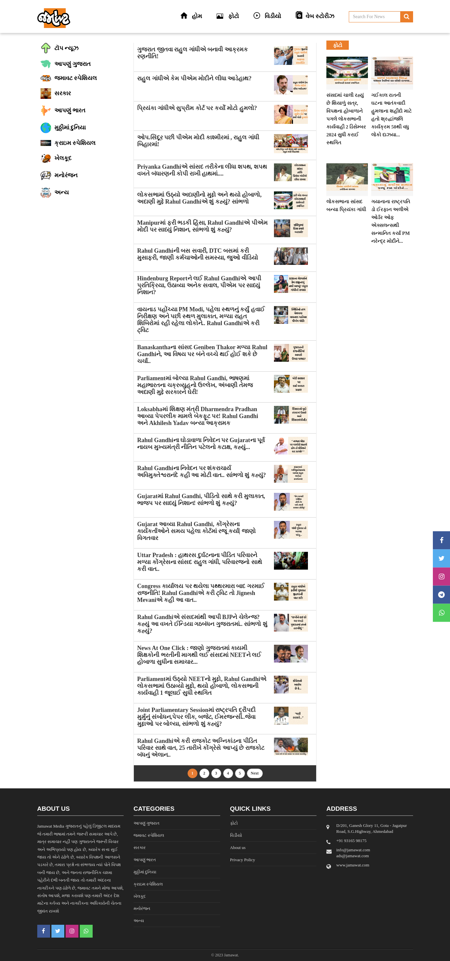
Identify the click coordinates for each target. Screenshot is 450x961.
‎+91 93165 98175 (351, 840)
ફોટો (234, 823)
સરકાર (140, 847)
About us (238, 847)
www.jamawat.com (352, 864)
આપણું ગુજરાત (147, 823)
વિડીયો (236, 835)
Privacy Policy (242, 859)
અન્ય (139, 920)
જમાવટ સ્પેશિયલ (149, 835)
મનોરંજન (142, 908)
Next (255, 773)
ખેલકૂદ (140, 896)
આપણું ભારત (145, 859)
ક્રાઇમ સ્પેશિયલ (148, 884)
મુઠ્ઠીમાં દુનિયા (145, 871)
